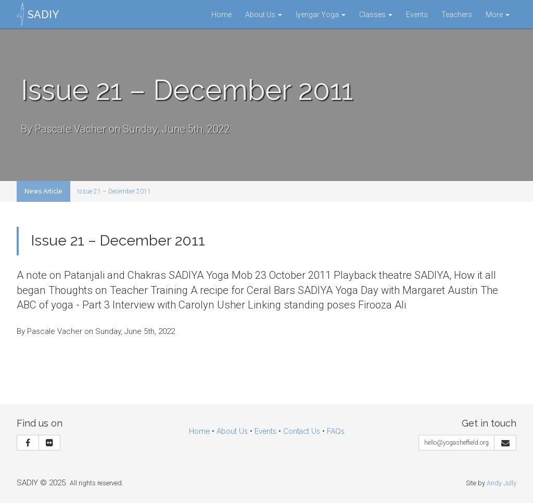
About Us (263, 14)
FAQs (336, 431)
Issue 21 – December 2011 (114, 191)
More (498, 14)
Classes (375, 14)
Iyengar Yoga (321, 14)
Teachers (456, 14)
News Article (43, 191)
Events (417, 14)
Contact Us (301, 431)
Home (221, 14)
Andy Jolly (501, 483)
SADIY (43, 14)
